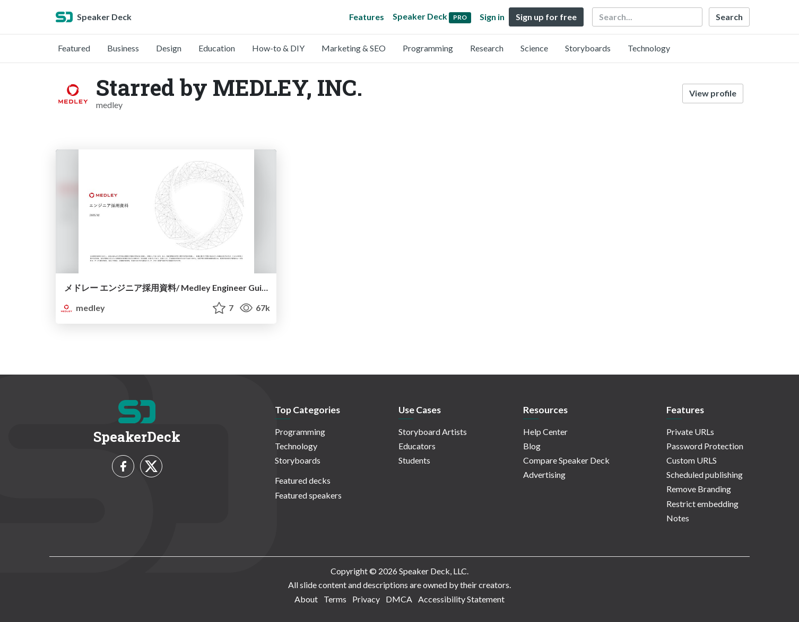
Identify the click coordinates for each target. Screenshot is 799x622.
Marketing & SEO (354, 48)
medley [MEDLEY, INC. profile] (82, 308)
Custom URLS (691, 460)
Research (486, 48)
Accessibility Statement (461, 599)
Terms (335, 599)
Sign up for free (546, 17)
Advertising (544, 474)
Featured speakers (308, 495)
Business (123, 48)
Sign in (492, 17)
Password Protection (704, 446)
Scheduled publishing (704, 474)
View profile (712, 93)
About (306, 599)
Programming (428, 48)
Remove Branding (698, 489)
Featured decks (303, 480)
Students (414, 460)
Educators (417, 446)
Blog (532, 446)
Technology (649, 48)
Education (216, 48)
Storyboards (588, 48)
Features (366, 17)
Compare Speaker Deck (566, 460)
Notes (677, 518)
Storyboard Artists (432, 431)
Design (168, 48)
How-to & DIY (278, 48)
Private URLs (690, 431)
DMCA (399, 599)
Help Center (545, 431)
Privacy (366, 599)
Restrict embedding (702, 504)
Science (534, 48)
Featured (74, 48)
